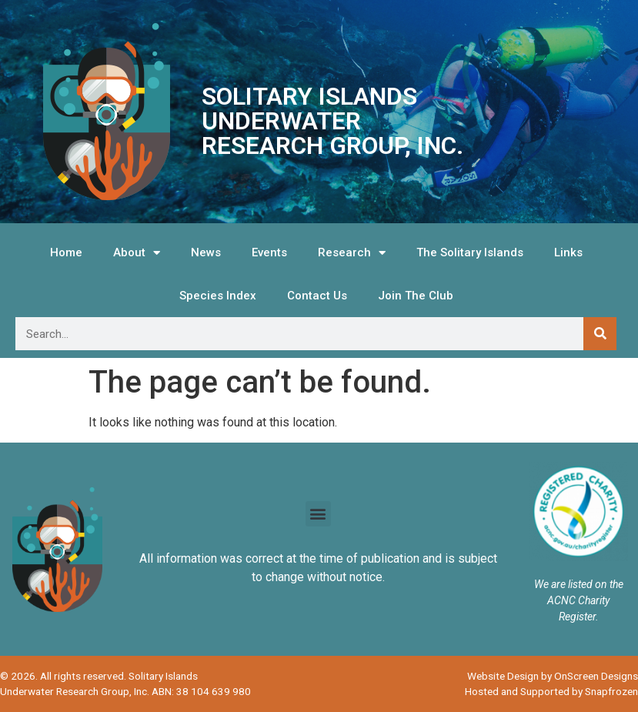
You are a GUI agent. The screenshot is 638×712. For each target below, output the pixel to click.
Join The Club (415, 296)
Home (66, 252)
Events (269, 252)
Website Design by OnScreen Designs (552, 676)
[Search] (599, 333)
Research (352, 252)
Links (568, 252)
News (206, 252)
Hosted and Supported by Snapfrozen (551, 691)
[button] (318, 513)
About (136, 252)
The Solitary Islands (469, 252)
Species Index (217, 296)
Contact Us (317, 296)
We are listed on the (578, 584)
